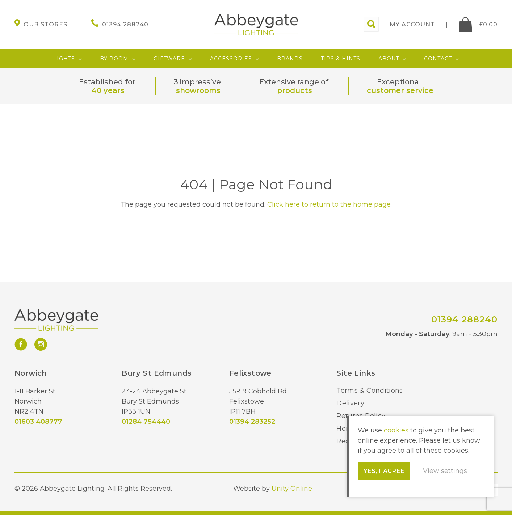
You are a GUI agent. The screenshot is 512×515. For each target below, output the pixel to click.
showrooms (198, 90)
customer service (400, 90)
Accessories (231, 58)
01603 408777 (38, 422)
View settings (445, 471)
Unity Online (292, 489)
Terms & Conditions (369, 390)
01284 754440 (146, 422)
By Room (114, 58)
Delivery (350, 403)
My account (412, 24)
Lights (64, 58)
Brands (290, 58)
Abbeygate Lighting (256, 24)
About (388, 58)
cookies (396, 430)
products (294, 90)
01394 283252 (252, 422)
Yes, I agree (384, 471)
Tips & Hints (340, 58)
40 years (108, 90)
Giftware (169, 58)
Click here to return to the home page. (329, 204)
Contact (438, 58)
